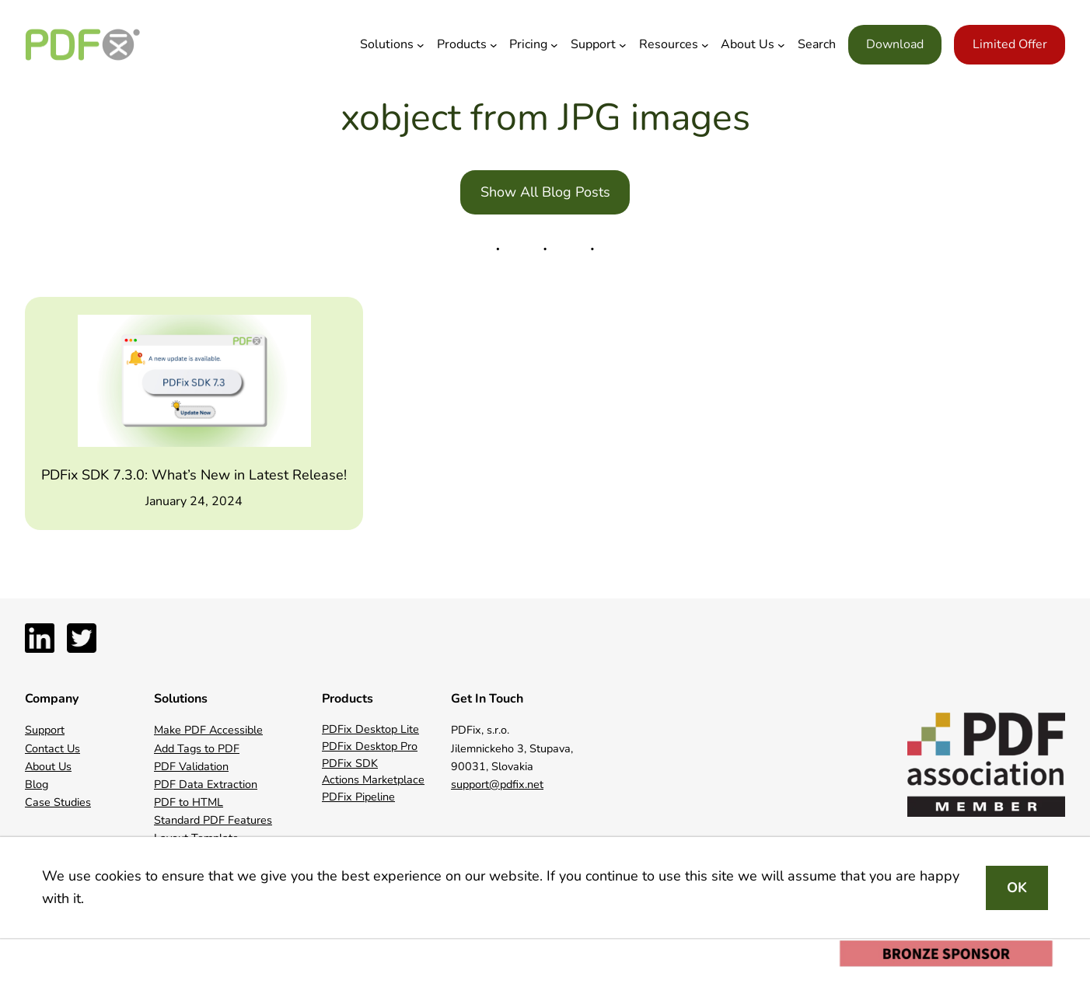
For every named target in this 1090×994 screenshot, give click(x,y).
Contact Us (52, 748)
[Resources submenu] (705, 45)
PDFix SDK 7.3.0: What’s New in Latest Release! (194, 475)
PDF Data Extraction (205, 784)
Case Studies (58, 802)
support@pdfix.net (497, 784)
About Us (48, 766)
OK (1017, 887)
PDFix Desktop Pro (369, 746)
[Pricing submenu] (554, 45)
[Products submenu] (494, 45)
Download (895, 44)
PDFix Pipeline (358, 796)
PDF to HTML (188, 802)
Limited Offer (1010, 44)
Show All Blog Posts (545, 192)
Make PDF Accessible (208, 730)
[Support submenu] (623, 45)
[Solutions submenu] (420, 45)
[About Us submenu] (781, 45)
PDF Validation (191, 766)
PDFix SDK (350, 763)
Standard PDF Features (213, 820)
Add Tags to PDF (196, 748)
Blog (36, 784)
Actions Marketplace (373, 779)
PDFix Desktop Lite (370, 729)
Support (45, 730)
